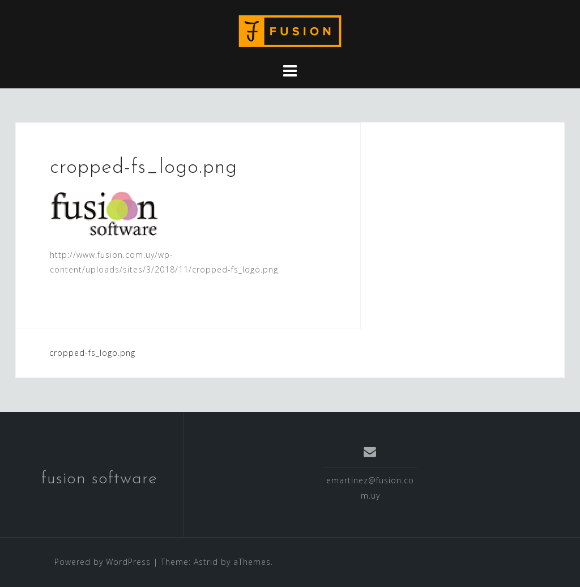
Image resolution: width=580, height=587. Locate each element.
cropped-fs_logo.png (92, 352)
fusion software (99, 479)
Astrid (206, 561)
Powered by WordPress (102, 561)
